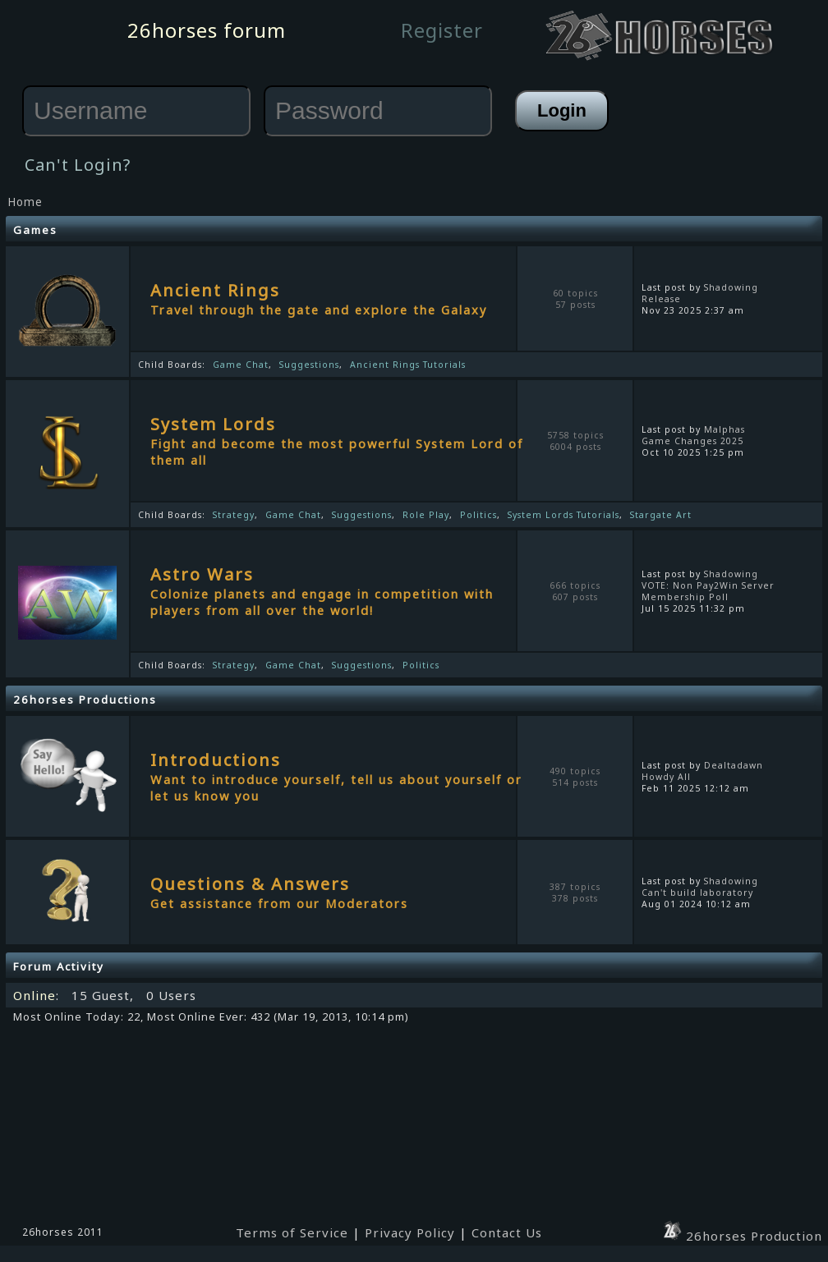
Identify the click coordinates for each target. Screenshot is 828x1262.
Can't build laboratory (697, 892)
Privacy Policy (410, 1232)
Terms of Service (292, 1232)
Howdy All (666, 776)
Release (661, 299)
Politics (478, 515)
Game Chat (241, 364)
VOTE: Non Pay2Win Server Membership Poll (708, 591)
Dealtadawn (733, 765)
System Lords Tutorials (563, 515)
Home (25, 202)
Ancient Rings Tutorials (408, 364)
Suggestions (309, 364)
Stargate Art (661, 515)
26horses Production (741, 1236)
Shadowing (731, 287)
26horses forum (206, 30)
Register (442, 30)
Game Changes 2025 (692, 441)
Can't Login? (78, 165)
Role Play (425, 515)
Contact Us (507, 1232)
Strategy (234, 515)
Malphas (724, 429)
